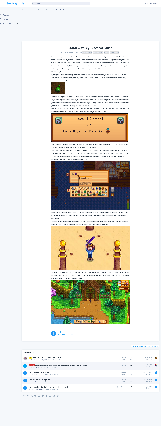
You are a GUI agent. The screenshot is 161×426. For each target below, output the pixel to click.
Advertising (58, 423)
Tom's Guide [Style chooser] (144, 408)
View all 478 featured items (51, 335)
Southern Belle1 (35, 360)
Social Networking (136, 187)
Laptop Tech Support (53, 369)
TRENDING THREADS (135, 105)
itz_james (50, 52)
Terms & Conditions (100, 423)
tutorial (91, 52)
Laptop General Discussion (59, 360)
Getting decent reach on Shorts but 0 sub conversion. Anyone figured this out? (145, 180)
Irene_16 (33, 369)
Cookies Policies (72, 423)
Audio (133, 119)
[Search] (58, 3)
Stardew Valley (82, 52)
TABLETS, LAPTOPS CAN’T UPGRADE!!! (49, 358)
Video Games (99, 52)
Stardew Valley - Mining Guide (42, 382)
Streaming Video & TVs (54, 376)
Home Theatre (71, 52)
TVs (132, 143)
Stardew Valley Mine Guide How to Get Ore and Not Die (51, 389)
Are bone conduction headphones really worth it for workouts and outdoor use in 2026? (144, 111)
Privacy (86, 423)
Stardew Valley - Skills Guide (41, 374)
